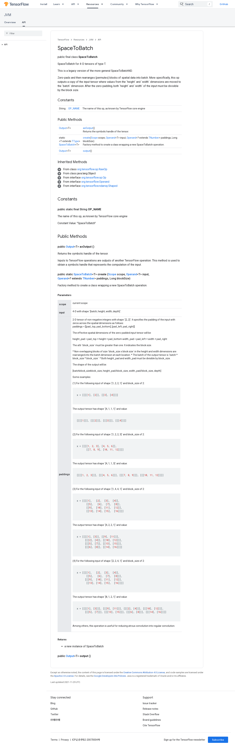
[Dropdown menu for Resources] (103, 4)
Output (63, 128)
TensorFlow (63, 39)
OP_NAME (74, 108)
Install (43, 4)
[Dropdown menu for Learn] (64, 4)
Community (117, 4)
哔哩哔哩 (55, 719)
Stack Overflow (151, 714)
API (73, 4)
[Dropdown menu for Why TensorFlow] (158, 4)
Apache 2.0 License (64, 676)
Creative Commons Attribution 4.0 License (144, 672)
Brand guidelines (152, 719)
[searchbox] (23, 33)
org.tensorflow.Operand (95, 181)
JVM (7, 15)
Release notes (150, 708)
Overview (10, 22)
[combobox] (195, 4)
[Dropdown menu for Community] (128, 4)
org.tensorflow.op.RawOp (92, 169)
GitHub (224, 4)
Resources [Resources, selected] (92, 4)
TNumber (154, 137)
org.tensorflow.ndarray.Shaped (99, 185)
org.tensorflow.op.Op (93, 177)
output (86, 150)
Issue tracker (150, 703)
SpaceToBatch (67, 144)
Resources (79, 39)
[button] (22, 45)
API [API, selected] (24, 22)
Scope (94, 137)
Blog (53, 703)
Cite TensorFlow (151, 725)
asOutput (88, 128)
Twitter (54, 714)
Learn (56, 4)
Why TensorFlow (144, 4)
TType (75, 141)
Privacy (65, 739)
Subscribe (218, 739)
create (86, 137)
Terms (54, 739)
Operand (110, 137)
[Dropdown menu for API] (79, 4)
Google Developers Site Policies (110, 676)
